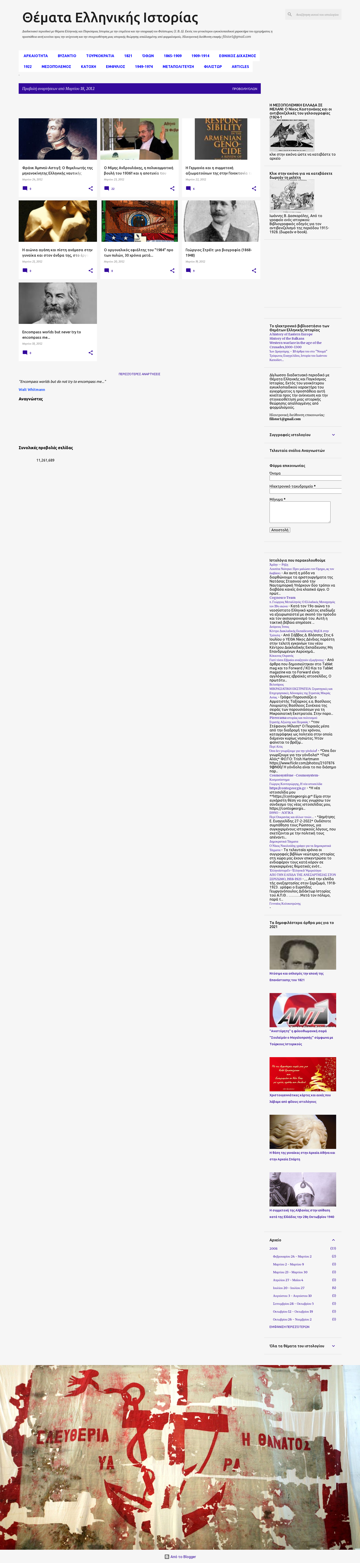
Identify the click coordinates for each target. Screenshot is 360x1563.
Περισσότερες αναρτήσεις (139, 374)
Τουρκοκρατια (99, 56)
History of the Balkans (287, 338)
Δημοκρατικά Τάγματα (284, 841)
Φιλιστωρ (211, 67)
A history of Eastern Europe (291, 334)
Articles (239, 67)
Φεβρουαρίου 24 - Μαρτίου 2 (292, 1256)
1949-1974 (142, 67)
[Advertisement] (128, 107)
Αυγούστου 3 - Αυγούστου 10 (292, 1296)
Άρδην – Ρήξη (279, 565)
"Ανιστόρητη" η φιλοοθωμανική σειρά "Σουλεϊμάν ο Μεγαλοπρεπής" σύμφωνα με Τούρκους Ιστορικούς (301, 1037)
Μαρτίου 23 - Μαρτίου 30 (290, 1272)
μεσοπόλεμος (55, 67)
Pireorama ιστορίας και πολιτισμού (293, 718)
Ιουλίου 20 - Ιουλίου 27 (288, 1288)
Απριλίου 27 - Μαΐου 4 (288, 1280)
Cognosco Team (282, 598)
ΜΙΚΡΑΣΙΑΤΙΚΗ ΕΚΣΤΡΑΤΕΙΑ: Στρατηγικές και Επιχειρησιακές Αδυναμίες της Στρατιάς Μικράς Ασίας (301, 693)
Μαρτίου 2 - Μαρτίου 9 (288, 1264)
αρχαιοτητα (34, 56)
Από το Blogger (180, 1557)
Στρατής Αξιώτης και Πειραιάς (289, 722)
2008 (273, 1249)
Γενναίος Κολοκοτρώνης (285, 903)
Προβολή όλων (244, 89)
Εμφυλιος (114, 67)
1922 (26, 67)
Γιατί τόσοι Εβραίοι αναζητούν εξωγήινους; (297, 660)
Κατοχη (87, 67)
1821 (127, 56)
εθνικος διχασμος (236, 56)
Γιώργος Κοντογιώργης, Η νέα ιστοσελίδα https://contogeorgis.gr (296, 786)
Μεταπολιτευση (177, 67)
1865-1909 (171, 56)
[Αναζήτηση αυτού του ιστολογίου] (318, 14)
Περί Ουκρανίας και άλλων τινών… (292, 817)
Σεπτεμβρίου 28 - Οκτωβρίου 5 (293, 1304)
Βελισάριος (277, 684)
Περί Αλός (276, 746)
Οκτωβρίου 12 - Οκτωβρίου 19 (293, 1312)
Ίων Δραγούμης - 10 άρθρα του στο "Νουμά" (298, 351)
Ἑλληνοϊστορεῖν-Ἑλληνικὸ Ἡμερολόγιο (295, 870)
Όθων (147, 56)
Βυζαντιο (65, 56)
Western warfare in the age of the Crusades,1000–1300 (296, 345)
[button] (90, 189)
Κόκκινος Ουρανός (282, 656)
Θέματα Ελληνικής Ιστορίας (110, 17)
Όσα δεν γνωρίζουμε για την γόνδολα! (293, 751)
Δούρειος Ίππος (279, 627)
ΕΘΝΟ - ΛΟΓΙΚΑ (281, 813)
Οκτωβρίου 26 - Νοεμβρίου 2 (292, 1319)
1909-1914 (199, 56)
